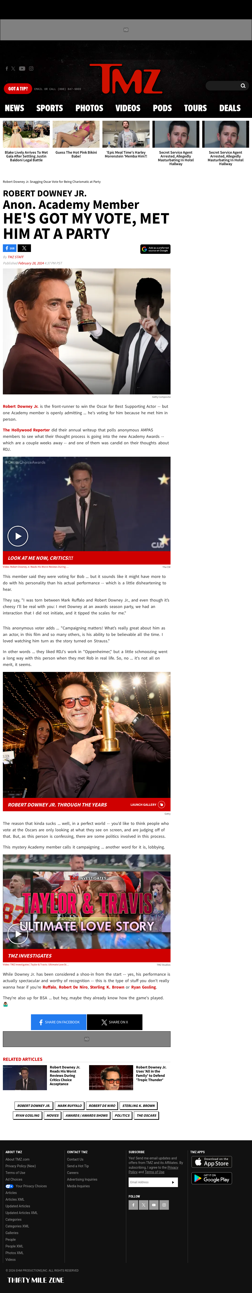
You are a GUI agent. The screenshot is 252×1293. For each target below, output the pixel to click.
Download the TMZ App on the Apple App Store (212, 1162)
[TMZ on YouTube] (154, 1205)
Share (59, 1022)
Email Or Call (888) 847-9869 (57, 89)
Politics (122, 1115)
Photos (89, 108)
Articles (11, 1193)
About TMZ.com (17, 1159)
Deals (230, 108)
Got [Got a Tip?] (18, 89)
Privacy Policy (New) (20, 1166)
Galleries (11, 1233)
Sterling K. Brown (138, 1105)
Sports (49, 108)
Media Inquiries (78, 1186)
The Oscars (146, 1115)
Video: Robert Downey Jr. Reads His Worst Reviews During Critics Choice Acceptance (36, 566)
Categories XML (17, 1226)
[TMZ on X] (14, 68)
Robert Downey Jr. (33, 1105)
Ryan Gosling (27, 1115)
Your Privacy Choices (26, 1186)
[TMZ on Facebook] (7, 68)
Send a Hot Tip (78, 1166)
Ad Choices (13, 1179)
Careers (73, 1173)
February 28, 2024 (31, 263)
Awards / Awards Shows (86, 1115)
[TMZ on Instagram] (31, 68)
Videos (128, 108)
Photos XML (14, 1253)
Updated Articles (17, 1206)
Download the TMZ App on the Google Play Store (212, 1178)
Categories (13, 1219)
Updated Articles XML (21, 1213)
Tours (195, 108)
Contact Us (75, 1159)
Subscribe (173, 1182)
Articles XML (15, 1199)
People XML (14, 1246)
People (10, 1239)
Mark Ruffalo (69, 1105)
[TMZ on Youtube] (22, 68)
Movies (52, 1115)
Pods (162, 108)
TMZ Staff (15, 257)
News (14, 108)
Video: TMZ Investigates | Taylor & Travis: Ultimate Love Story (36, 964)
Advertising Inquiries (82, 1179)
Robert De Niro (102, 1105)
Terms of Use (15, 1173)
